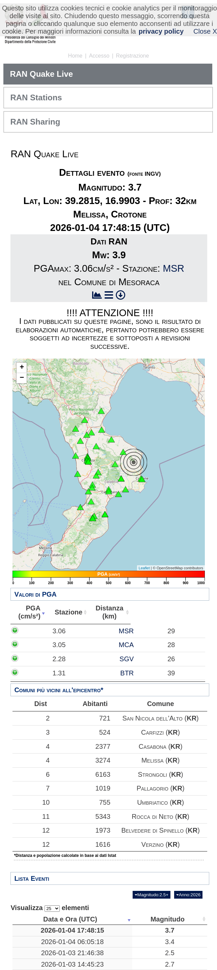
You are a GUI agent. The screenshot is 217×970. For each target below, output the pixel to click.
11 (30, 816)
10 (30, 802)
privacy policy (161, 31)
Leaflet (144, 568)
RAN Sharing (35, 121)
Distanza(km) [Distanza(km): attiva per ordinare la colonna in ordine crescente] (104, 612)
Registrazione (132, 56)
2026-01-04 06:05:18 (49, 950)
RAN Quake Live (41, 73)
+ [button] (22, 368)
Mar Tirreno (154, 950)
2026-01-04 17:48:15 (49, 934)
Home (75, 56)
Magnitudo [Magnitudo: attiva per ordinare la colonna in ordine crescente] (106, 919)
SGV (74, 679)
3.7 (108, 934)
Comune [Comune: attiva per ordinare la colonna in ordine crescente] (184, 612)
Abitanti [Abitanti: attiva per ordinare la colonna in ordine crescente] (143, 612)
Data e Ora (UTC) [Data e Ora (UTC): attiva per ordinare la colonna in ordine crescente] (47, 919)
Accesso (99, 56)
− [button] (22, 378)
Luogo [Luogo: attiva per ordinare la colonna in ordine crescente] (151, 919)
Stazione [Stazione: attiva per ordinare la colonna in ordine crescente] (65, 612)
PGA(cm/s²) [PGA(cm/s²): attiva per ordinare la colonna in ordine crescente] (28, 612)
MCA (73, 657)
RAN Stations (36, 97)
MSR (173, 268)
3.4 (108, 950)
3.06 (35, 635)
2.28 (35, 679)
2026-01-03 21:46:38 (49, 965)
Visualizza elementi (49, 908)
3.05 (35, 657)
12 (30, 830)
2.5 (108, 965)
